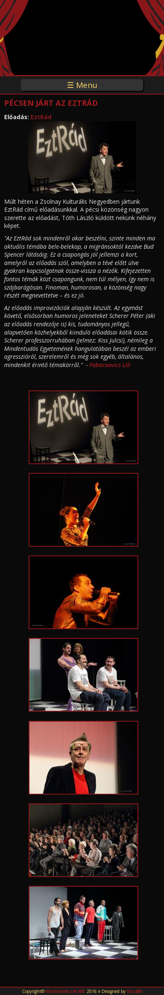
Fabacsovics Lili (109, 365)
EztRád (41, 117)
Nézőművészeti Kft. (66, 991)
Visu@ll (134, 991)
